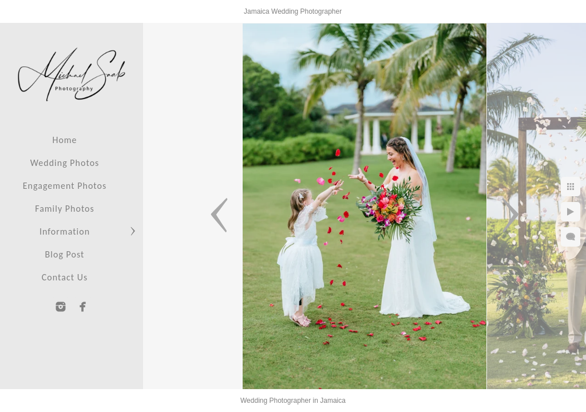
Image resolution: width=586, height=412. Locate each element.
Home (64, 139)
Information (64, 231)
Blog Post (65, 254)
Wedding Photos (65, 162)
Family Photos (64, 208)
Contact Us (65, 277)
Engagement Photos (64, 185)
